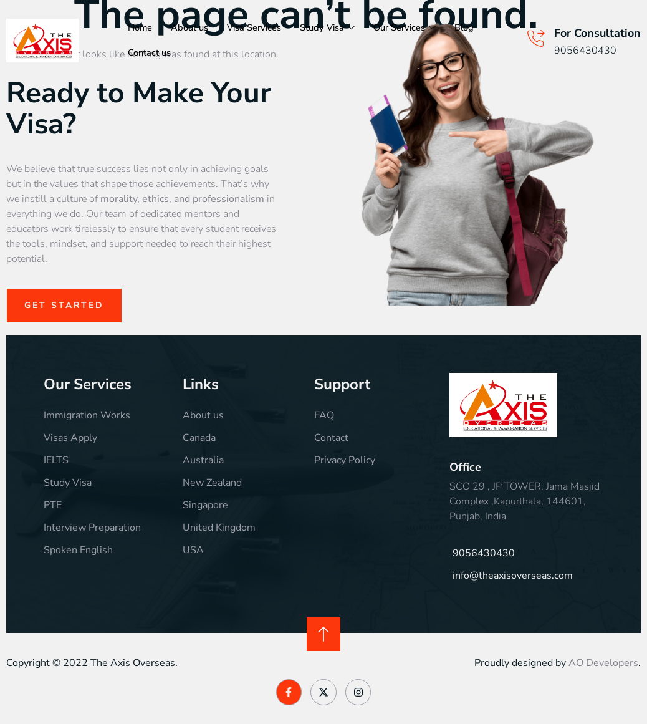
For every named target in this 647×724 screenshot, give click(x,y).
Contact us (149, 53)
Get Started (64, 305)
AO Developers (603, 663)
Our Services (407, 28)
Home (140, 28)
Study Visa (329, 28)
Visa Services (255, 28)
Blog (468, 28)
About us (190, 28)
